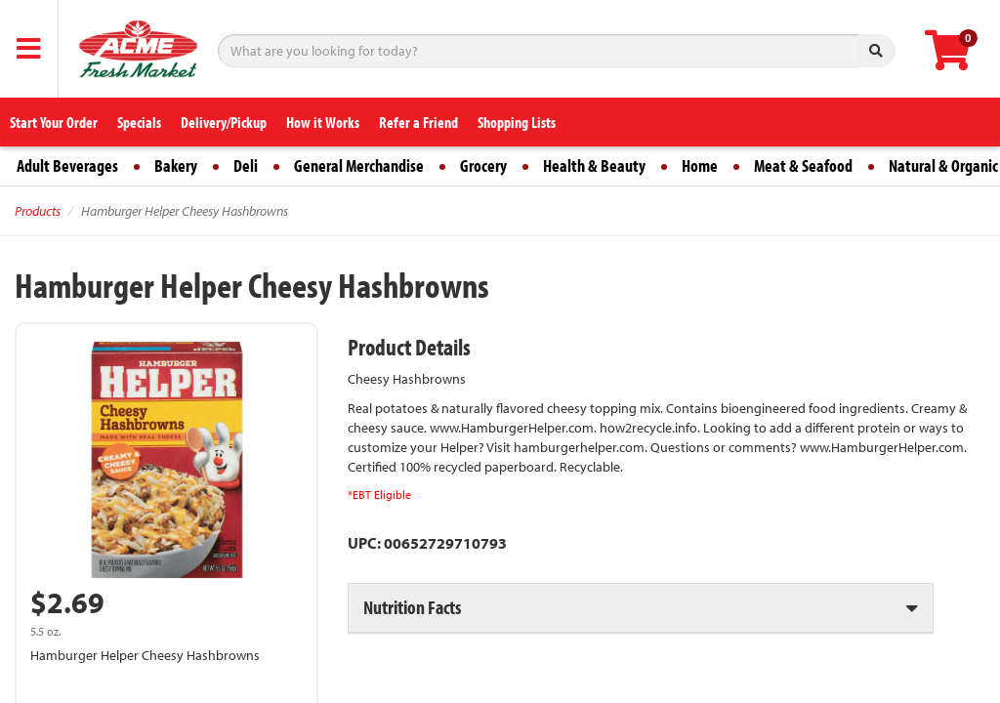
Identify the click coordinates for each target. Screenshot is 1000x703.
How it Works (322, 122)
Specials (139, 122)
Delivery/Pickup (224, 122)
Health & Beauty (594, 165)
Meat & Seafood (803, 165)
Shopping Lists (517, 122)
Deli (245, 165)
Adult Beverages (67, 165)
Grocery (483, 165)
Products (38, 211)
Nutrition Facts (412, 607)
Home (700, 165)
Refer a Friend (418, 122)
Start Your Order (54, 122)
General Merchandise (359, 165)
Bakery (175, 165)
